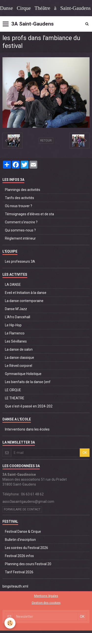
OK (84, 453)
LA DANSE (13, 285)
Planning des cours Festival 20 (28, 564)
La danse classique (19, 358)
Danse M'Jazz (16, 309)
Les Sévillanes (16, 341)
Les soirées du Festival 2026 (26, 548)
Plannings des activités (22, 190)
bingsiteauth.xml (15, 586)
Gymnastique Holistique (23, 374)
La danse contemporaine (24, 301)
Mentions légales (46, 596)
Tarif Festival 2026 (19, 572)
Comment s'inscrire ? (21, 222)
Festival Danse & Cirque (23, 531)
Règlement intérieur (20, 238)
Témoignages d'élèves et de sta (29, 214)
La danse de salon (19, 349)
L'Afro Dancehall (17, 317)
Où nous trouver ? (18, 206)
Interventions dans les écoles (27, 429)
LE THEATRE (14, 398)
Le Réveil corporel (18, 366)
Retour (46, 140)
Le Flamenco (15, 333)
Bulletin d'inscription (20, 540)
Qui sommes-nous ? (20, 230)
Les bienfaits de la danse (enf (28, 382)
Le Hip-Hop (13, 325)
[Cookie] (9, 623)
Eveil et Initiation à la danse (25, 293)
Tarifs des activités (19, 198)
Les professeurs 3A (20, 261)
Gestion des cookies (46, 602)
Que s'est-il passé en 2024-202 (29, 406)
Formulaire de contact (22, 509)
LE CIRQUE (13, 390)
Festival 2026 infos (19, 556)
